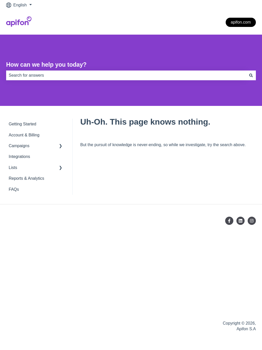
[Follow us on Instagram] (252, 221)
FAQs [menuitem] (14, 189)
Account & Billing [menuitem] (24, 135)
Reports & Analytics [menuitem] (26, 178)
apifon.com (241, 22)
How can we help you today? (46, 64)
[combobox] (126, 75)
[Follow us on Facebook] (229, 221)
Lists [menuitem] (13, 167)
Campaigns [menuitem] (19, 146)
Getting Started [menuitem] (22, 124)
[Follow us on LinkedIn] (240, 221)
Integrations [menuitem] (19, 156)
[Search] (251, 75)
